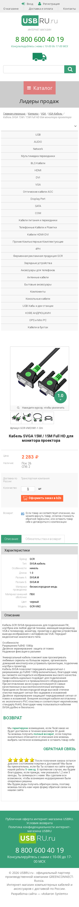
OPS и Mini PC (38, 320)
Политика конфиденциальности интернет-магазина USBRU (39, 829)
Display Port (38, 198)
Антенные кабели (38, 277)
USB (38, 134)
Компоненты (38, 291)
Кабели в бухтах (38, 327)
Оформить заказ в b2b (45, 498)
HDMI (38, 170)
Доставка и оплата (41, 8)
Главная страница (14, 113)
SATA (38, 206)
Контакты (69, 8)
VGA (43, 113)
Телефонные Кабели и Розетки (38, 227)
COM (38, 213)
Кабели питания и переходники (38, 220)
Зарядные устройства (38, 263)
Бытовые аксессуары (38, 284)
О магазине (11, 8)
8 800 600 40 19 (39, 39)
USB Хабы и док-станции (38, 305)
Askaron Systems (55, 894)
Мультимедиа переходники (38, 156)
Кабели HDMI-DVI (38, 234)
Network (38, 148)
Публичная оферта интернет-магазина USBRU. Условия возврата (39, 821)
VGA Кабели (55, 113)
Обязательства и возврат (43, 539)
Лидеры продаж (39, 101)
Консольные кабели (38, 298)
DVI (38, 177)
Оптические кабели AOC (38, 191)
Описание (11, 539)
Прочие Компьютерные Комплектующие (38, 241)
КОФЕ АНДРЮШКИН (38, 313)
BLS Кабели (38, 163)
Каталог (42, 87)
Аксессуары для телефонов (38, 270)
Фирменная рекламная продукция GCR (38, 255)
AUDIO (38, 141)
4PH (37, 248)
